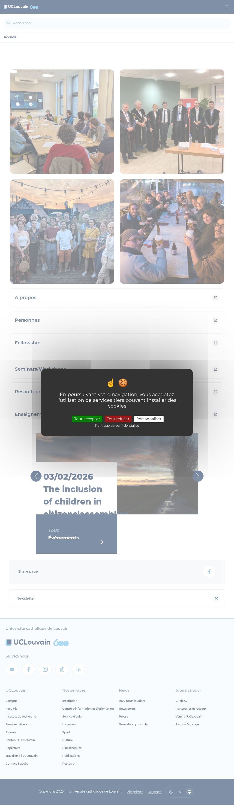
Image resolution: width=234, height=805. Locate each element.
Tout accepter (87, 419)
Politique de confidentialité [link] (117, 426)
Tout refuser (118, 419)
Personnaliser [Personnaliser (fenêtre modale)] (148, 419)
